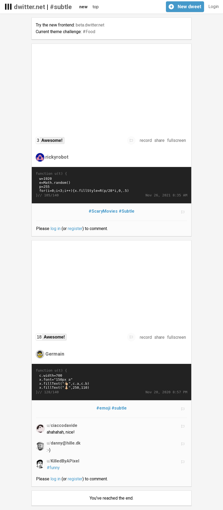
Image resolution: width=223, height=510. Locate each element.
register (75, 228)
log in (55, 228)
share (159, 140)
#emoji (103, 408)
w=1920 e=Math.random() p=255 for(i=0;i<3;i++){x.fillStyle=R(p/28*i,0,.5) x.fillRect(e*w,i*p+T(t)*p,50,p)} (111, 185)
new (83, 6)
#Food (89, 31)
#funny (53, 467)
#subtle (61, 7)
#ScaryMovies (103, 211)
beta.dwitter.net (90, 25)
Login (213, 6)
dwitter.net (29, 7)
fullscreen (176, 140)
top (96, 6)
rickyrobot (57, 157)
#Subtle (126, 211)
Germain (54, 354)
